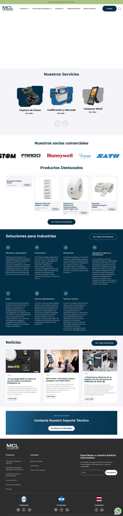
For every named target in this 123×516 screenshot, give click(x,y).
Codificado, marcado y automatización (13, 475)
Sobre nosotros (89, 9)
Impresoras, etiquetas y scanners (13, 462)
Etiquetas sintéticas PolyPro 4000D (99, 205)
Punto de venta (11, 480)
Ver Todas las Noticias (104, 343)
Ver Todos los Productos (61, 222)
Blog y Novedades (36, 461)
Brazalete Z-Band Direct (14, 182)
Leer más (12, 399)
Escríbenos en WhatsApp (61, 428)
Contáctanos (34, 466)
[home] (7, 9)
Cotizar (110, 9)
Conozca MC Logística (37, 470)
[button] (24, 9)
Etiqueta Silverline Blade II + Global (42, 204)
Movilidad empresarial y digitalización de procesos (14, 468)
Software (9, 489)
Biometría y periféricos (13, 485)
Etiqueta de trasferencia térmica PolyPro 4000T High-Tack (70, 206)
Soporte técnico (73, 9)
